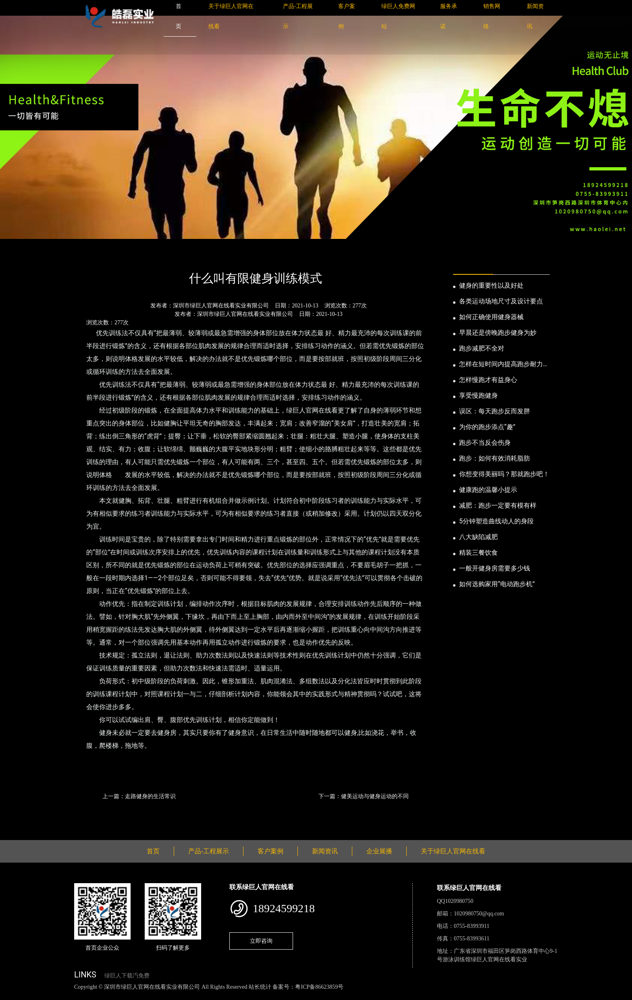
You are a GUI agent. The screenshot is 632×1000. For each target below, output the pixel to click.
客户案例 (270, 851)
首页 (88, 256)
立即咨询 (261, 941)
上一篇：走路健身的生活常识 (139, 796)
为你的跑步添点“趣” (487, 427)
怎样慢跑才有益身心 (488, 380)
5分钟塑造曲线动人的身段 (496, 521)
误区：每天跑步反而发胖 (494, 411)
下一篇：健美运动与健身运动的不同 (363, 796)
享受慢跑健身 (478, 395)
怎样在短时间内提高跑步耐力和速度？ (504, 364)
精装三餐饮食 (478, 552)
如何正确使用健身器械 (491, 317)
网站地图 (12, 995)
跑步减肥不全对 (481, 348)
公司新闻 (149, 256)
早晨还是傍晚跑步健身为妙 (497, 332)
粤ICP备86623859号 (319, 987)
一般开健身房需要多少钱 (494, 568)
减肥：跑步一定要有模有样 (497, 505)
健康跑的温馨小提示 (488, 490)
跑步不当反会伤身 (485, 442)
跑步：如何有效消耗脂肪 (494, 458)
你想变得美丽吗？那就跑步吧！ (504, 474)
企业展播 (379, 851)
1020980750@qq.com (479, 914)
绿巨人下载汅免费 (127, 976)
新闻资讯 (116, 256)
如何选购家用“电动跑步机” (496, 584)
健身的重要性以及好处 (491, 285)
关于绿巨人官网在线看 (453, 851)
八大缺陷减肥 (478, 537)
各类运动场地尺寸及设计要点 (501, 301)
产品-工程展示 (208, 851)
